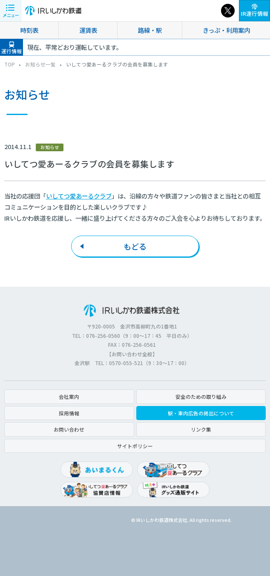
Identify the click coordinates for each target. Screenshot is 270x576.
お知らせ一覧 (40, 64)
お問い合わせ (69, 429)
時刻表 (29, 30)
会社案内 (69, 396)
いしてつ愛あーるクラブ (79, 195)
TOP (9, 64)
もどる (135, 246)
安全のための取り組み (201, 396)
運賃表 (88, 30)
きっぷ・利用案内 (226, 30)
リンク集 (201, 429)
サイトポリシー (135, 445)
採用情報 (69, 413)
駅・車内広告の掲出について (201, 413)
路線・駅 (150, 30)
